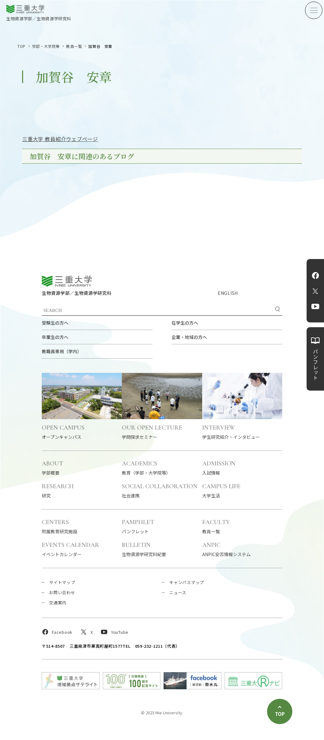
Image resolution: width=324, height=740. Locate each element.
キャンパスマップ (186, 582)
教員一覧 (74, 46)
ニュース (177, 592)
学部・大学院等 (46, 46)
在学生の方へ (184, 323)
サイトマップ (62, 582)
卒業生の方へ (55, 337)
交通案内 (57, 603)
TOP (21, 46)
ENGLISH (228, 293)
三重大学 (67, 281)
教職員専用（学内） (62, 351)
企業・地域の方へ (189, 337)
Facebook (315, 275)
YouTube (315, 306)
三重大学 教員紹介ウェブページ (60, 139)
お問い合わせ (62, 592)
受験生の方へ (55, 323)
